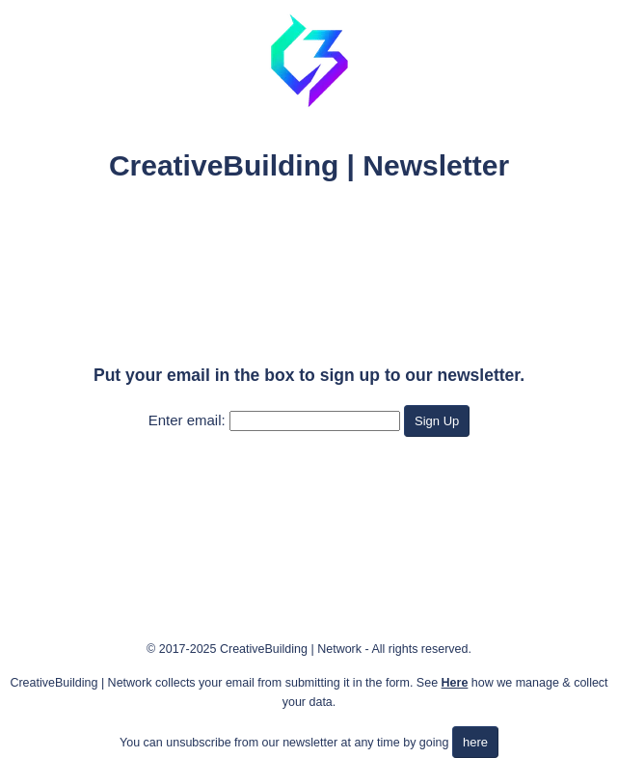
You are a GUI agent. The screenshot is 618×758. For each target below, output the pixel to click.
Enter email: (187, 420)
